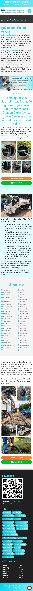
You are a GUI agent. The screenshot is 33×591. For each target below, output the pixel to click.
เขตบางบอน (23, 350)
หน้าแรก (4, 17)
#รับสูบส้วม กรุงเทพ (8, 516)
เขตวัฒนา (6, 338)
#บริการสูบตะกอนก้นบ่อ (19, 544)
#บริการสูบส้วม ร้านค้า (8, 525)
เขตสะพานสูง (23, 343)
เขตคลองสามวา (24, 345)
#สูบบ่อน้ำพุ (17, 547)
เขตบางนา (6, 348)
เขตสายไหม (23, 340)
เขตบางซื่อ (6, 326)
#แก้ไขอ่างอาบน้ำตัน (8, 554)
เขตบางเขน (6, 295)
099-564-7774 (11, 5)
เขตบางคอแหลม (7, 328)
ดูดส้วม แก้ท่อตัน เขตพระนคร (9, 35)
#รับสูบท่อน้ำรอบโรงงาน (8, 538)
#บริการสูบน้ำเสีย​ (17, 541)
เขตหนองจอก (7, 292)
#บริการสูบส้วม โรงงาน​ (8, 528)
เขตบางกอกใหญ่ (24, 309)
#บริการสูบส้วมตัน (7, 544)
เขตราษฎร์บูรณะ (24, 319)
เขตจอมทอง (6, 333)
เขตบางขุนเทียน (7, 316)
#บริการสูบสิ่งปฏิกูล (19, 516)
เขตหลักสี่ (5, 340)
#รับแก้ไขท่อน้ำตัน (7, 547)
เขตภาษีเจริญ (23, 316)
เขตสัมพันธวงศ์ (7, 307)
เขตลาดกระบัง (7, 304)
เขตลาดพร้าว (23, 335)
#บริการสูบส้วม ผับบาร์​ (22, 528)
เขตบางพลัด (6, 321)
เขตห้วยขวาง (6, 311)
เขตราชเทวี (6, 335)
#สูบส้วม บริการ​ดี (19, 554)
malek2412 (26, 5)
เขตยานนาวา (23, 304)
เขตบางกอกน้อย (24, 314)
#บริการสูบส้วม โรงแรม (21, 525)
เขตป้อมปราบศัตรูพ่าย (23, 298)
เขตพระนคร (6, 290)
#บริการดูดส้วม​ (6, 513)
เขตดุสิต (22, 290)
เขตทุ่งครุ (5, 350)
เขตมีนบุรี (22, 302)
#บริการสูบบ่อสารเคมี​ (8, 557)
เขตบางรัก (22, 292)
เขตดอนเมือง (23, 333)
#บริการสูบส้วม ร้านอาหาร (9, 531)
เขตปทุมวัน (6, 297)
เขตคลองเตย (6, 331)
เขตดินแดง (23, 321)
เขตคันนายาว (6, 343)
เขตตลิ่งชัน (6, 314)
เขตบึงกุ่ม (5, 323)
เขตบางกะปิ (23, 295)
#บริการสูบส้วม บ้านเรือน (21, 522)
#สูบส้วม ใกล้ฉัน (16, 513)
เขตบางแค (22, 338)
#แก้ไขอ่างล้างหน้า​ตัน (19, 550)
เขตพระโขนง (6, 302)
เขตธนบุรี (5, 309)
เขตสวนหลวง (23, 331)
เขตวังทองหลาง (7, 345)
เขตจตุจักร (23, 326)
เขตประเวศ (23, 328)
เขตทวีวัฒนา (23, 348)
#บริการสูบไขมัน (7, 541)
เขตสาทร (22, 323)
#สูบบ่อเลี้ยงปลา (7, 550)
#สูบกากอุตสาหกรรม (8, 522)
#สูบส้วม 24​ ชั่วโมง (21, 538)
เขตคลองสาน (23, 311)
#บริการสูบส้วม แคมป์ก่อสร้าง (10, 535)
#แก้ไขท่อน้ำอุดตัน (7, 519)
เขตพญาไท (23, 307)
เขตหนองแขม (7, 319)
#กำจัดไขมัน (17, 519)
